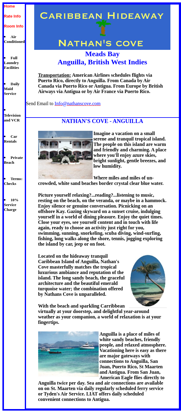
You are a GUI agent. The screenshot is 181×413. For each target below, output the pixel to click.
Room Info (13, 26)
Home (9, 6)
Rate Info (12, 16)
